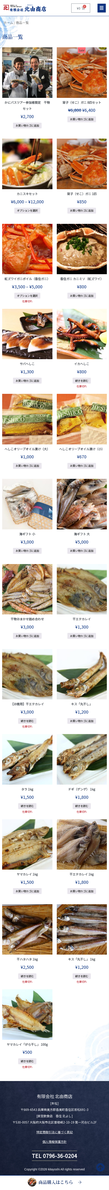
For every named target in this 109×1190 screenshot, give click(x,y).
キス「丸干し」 (81, 704)
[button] (102, 8)
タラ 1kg (27, 789)
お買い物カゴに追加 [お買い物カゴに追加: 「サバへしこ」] (27, 380)
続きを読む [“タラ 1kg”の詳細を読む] (27, 806)
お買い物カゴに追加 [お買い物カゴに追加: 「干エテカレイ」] (81, 636)
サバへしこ (27, 364)
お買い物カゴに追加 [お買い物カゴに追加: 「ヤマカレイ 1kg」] (27, 891)
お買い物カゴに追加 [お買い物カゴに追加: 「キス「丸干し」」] (81, 721)
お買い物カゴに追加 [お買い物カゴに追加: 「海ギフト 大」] (81, 550)
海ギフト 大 (82, 534)
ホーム (8, 22)
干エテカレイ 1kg (82, 874)
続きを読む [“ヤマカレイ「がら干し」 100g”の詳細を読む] (27, 1061)
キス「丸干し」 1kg (81, 959)
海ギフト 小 (27, 534)
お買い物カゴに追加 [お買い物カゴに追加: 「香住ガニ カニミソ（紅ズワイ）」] (81, 296)
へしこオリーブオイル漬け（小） (81, 449)
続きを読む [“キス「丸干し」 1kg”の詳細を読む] (81, 976)
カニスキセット (27, 194)
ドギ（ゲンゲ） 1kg (81, 789)
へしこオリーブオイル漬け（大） (27, 449)
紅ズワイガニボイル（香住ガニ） (27, 279)
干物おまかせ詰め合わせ (27, 619)
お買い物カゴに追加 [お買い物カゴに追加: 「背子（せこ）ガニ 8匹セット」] (81, 119)
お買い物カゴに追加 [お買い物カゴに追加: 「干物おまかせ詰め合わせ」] (27, 636)
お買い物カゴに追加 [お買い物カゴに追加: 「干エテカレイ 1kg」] (81, 891)
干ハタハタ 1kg (27, 959)
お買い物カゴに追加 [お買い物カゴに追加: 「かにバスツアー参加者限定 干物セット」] (27, 125)
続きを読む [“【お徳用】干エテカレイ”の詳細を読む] (27, 721)
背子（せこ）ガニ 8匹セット (81, 102)
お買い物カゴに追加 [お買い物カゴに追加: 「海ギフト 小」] (27, 550)
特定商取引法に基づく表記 (54, 1132)
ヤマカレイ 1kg (27, 874)
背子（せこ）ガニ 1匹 (82, 194)
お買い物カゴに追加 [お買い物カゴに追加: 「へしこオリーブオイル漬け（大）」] (27, 466)
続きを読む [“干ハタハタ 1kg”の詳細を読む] (27, 976)
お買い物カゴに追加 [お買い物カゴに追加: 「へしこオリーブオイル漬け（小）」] (81, 466)
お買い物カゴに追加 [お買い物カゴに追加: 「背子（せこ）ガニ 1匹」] (81, 210)
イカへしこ (81, 364)
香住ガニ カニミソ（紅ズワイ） (81, 279)
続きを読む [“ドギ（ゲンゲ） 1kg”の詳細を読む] (81, 806)
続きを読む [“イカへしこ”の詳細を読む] (81, 380)
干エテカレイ (82, 619)
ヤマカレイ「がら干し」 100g (27, 1044)
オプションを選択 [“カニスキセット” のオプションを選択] (27, 210)
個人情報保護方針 (54, 1141)
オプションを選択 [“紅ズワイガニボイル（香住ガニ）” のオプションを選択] (27, 296)
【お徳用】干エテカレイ (27, 704)
